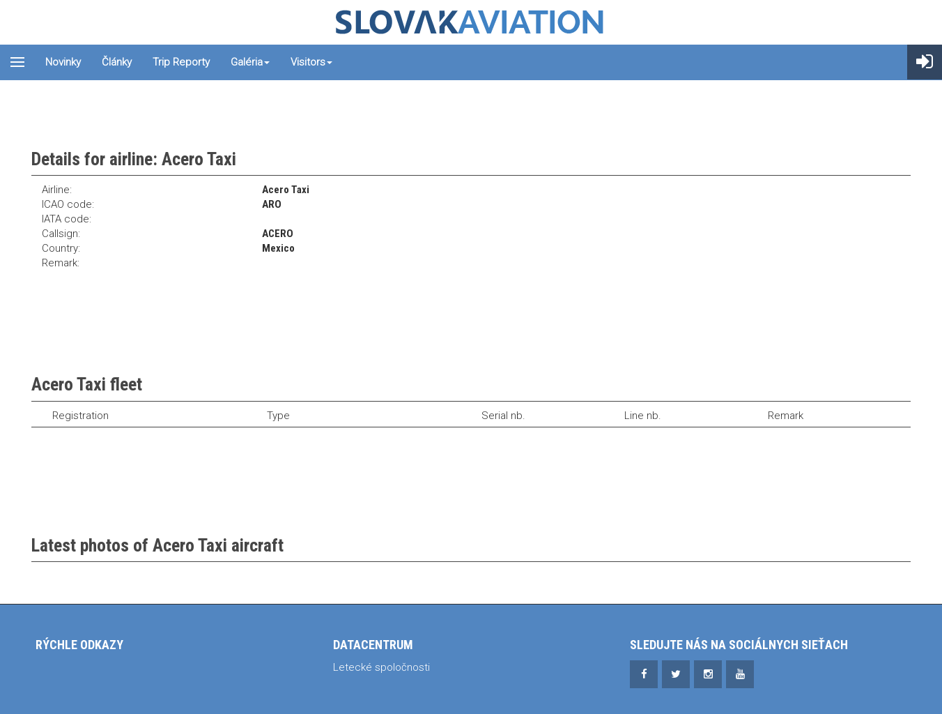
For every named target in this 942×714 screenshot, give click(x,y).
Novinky (63, 62)
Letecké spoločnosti (381, 667)
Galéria (250, 62)
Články (117, 62)
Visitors (311, 62)
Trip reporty (181, 62)
